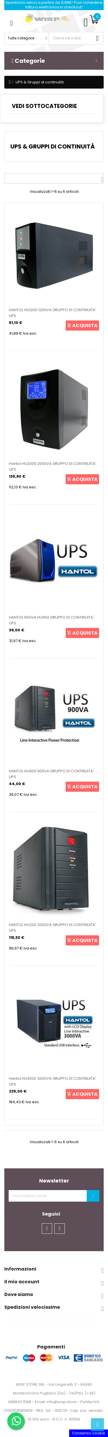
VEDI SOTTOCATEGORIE (44, 106)
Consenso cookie (88, 1433)
